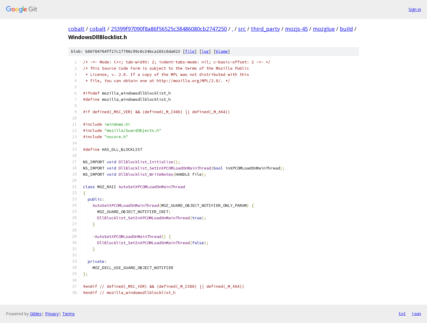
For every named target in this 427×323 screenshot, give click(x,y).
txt (402, 313)
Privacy (52, 313)
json (416, 313)
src (242, 28)
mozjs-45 (296, 28)
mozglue (324, 28)
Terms (68, 313)
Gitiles (36, 313)
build (346, 28)
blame (222, 51)
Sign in (415, 9)
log (205, 51)
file (190, 51)
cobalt (76, 28)
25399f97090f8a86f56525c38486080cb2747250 (169, 28)
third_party (265, 28)
